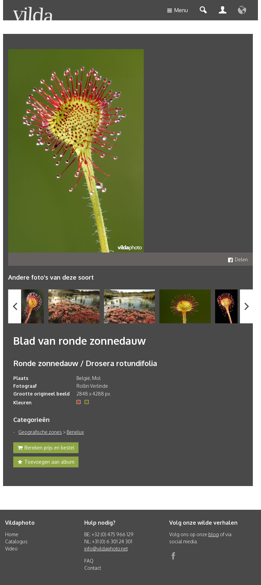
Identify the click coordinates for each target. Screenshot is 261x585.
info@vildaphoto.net (106, 548)
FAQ (88, 561)
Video (11, 548)
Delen (238, 259)
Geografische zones (40, 432)
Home (11, 534)
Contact (92, 568)
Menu (177, 11)
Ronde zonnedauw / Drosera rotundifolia (85, 363)
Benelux (75, 432)
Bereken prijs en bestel (45, 448)
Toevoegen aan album (45, 462)
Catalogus (16, 541)
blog (213, 534)
